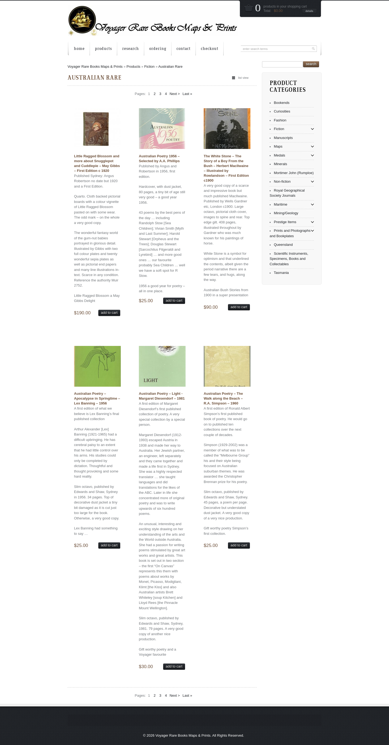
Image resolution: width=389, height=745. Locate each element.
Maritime (280, 204)
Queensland (283, 245)
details (309, 11)
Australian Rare (170, 66)
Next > (175, 94)
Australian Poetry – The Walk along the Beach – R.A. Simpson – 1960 (223, 398)
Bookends (282, 103)
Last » (187, 94)
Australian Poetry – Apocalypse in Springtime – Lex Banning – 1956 (97, 398)
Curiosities (282, 111)
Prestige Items (285, 222)
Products (133, 66)
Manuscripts (283, 138)
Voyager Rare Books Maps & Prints (95, 66)
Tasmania (281, 273)
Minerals (280, 164)
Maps (278, 146)
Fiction (149, 66)
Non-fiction (282, 181)
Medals (279, 155)
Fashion (280, 120)
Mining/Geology (286, 213)
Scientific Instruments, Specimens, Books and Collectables (289, 258)
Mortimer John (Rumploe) (294, 173)
